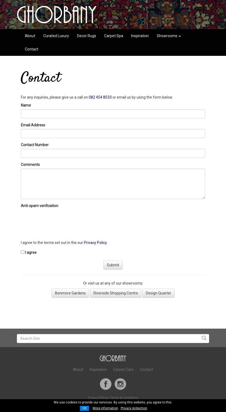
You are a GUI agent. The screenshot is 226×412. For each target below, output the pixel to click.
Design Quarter (158, 293)
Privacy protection (134, 408)
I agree (31, 252)
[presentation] (61, 220)
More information (105, 408)
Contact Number (35, 145)
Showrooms (169, 36)
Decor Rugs (86, 36)
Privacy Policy (95, 242)
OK (84, 408)
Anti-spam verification (40, 206)
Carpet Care (123, 369)
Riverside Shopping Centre (115, 293)
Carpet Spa (113, 36)
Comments (30, 164)
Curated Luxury (56, 36)
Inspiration (140, 36)
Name (27, 105)
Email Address (34, 125)
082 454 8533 (100, 97)
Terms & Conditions (124, 397)
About (30, 36)
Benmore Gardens (70, 293)
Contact (31, 49)
